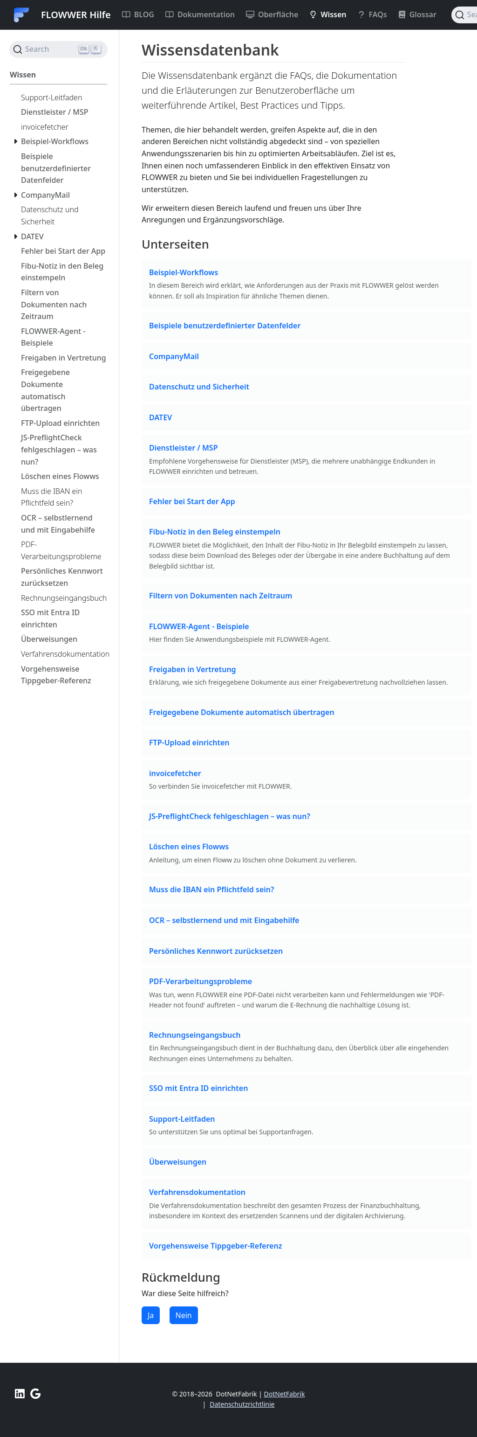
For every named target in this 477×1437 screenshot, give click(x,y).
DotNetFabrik (284, 1393)
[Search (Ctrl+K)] (58, 49)
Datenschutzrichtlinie (242, 1404)
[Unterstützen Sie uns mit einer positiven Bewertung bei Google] (35, 1393)
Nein (184, 1315)
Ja (151, 1315)
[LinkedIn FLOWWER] (20, 1393)
